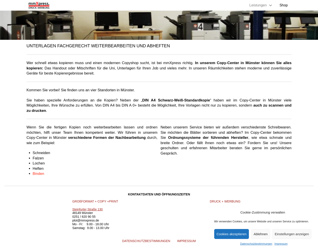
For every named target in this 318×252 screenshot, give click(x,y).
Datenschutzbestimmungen (256, 243)
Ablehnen (260, 234)
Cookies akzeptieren (232, 234)
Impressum (281, 243)
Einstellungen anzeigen (292, 234)
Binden (38, 174)
